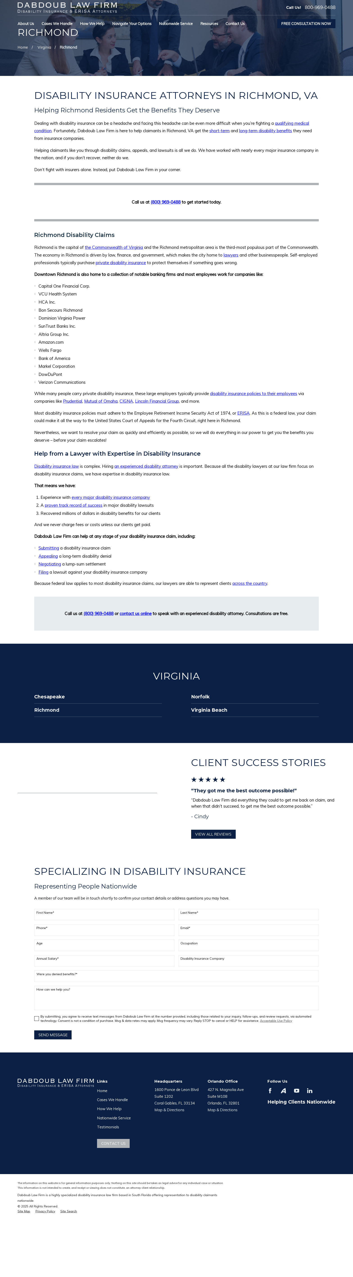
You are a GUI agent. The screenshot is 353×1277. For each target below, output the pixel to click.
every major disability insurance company (111, 497)
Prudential (72, 401)
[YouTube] (296, 1090)
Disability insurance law (56, 466)
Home (102, 1090)
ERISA (243, 413)
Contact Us (113, 1143)
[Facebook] (270, 1090)
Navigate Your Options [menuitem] (132, 23)
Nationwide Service (114, 1118)
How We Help (109, 1108)
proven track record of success (73, 505)
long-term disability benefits (265, 130)
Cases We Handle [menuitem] (57, 23)
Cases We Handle (112, 1099)
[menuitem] (24, 1211)
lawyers (231, 255)
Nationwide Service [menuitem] (176, 23)
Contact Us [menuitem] (235, 23)
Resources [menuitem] (209, 23)
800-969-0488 (320, 7)
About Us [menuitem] (26, 23)
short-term (219, 130)
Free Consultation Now (306, 23)
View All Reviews (218, 834)
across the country (249, 583)
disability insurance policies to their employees (253, 393)
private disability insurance (121, 262)
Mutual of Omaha (101, 401)
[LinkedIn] (309, 1090)
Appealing (48, 556)
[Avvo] (283, 1090)
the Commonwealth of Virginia (114, 247)
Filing (43, 572)
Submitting (48, 548)
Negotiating (49, 564)
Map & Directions (169, 1109)
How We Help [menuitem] (92, 23)
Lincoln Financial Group (157, 401)
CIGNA (126, 401)
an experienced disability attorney (146, 466)
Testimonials (108, 1127)
